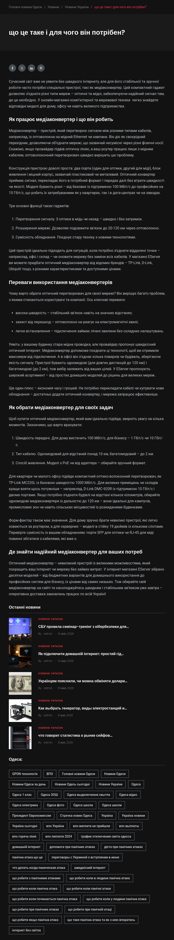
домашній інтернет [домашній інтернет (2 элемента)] (26, 847)
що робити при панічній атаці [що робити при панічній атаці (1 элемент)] (90, 909)
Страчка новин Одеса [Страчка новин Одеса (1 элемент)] (76, 815)
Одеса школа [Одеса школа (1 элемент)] (83, 805)
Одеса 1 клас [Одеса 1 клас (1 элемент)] (22, 795)
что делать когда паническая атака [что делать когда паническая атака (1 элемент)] (38, 868)
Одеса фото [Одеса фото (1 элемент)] (55, 805)
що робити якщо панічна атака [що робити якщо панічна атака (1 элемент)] (35, 920)
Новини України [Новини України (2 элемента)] (110, 784)
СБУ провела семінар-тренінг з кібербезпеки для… (83, 626)
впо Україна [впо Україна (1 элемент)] (55, 826)
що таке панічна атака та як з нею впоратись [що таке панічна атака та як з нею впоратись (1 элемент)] (101, 920)
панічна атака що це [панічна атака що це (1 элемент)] (27, 857)
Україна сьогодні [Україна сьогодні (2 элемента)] (24, 826)
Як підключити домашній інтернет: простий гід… (81, 653)
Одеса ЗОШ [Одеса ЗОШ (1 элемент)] (49, 795)
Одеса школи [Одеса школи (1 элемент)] (112, 805)
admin (48, 634)
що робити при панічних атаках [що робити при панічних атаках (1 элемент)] (35, 909)
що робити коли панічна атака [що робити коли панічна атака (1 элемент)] (34, 888)
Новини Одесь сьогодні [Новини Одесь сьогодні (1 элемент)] (72, 784)
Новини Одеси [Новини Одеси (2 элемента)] (115, 774)
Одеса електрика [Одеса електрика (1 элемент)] (25, 805)
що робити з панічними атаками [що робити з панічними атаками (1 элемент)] (36, 878)
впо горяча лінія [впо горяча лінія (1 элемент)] (24, 836)
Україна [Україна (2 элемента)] (107, 815)
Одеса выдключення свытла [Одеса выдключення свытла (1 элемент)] (88, 795)
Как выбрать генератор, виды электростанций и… (82, 708)
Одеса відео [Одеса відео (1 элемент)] (128, 795)
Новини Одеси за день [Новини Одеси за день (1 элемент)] (29, 784)
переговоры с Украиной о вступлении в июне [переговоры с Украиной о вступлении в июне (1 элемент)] (85, 857)
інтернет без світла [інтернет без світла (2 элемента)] (26, 930)
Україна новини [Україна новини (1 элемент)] (133, 815)
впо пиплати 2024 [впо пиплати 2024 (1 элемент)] (58, 836)
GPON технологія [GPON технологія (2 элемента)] (25, 774)
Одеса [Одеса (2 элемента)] (136, 784)
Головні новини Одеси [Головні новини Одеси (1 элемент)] (78, 774)
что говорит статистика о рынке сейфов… (75, 735)
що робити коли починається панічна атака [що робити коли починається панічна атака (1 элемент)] (44, 899)
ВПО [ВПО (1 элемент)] (50, 774)
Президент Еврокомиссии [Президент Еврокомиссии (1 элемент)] (31, 815)
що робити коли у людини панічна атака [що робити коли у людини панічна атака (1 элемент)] (116, 899)
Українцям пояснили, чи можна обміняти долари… (82, 681)
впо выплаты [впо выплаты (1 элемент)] (129, 826)
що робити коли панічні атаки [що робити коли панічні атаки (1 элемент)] (88, 888)
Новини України (50, 619)
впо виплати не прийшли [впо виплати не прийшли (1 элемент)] (91, 826)
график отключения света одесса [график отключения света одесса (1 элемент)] (106, 836)
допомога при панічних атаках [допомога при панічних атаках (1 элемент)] (72, 847)
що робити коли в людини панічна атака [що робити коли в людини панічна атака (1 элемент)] (100, 878)
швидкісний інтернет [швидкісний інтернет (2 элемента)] (90, 868)
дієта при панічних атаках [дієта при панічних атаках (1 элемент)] (123, 847)
